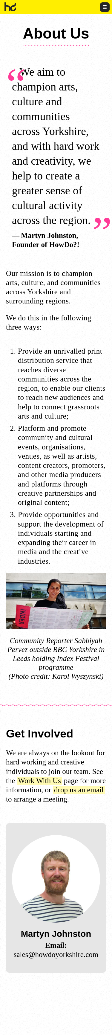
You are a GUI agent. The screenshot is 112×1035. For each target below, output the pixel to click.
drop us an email (79, 790)
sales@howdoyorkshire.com (56, 954)
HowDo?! (10, 6)
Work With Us (39, 781)
